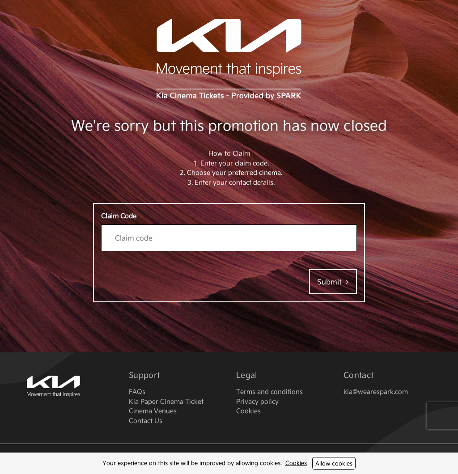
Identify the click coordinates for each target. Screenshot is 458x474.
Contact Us (145, 420)
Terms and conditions (269, 391)
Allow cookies (333, 463)
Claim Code (118, 215)
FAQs (137, 391)
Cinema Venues (153, 410)
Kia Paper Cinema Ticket (166, 401)
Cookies (296, 463)
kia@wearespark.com (376, 391)
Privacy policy (257, 401)
